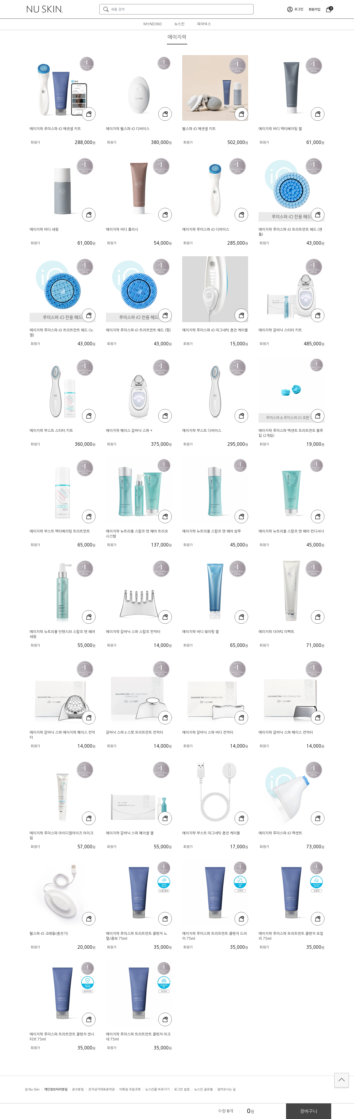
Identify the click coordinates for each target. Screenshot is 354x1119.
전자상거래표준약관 (101, 1089)
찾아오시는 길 (226, 1089)
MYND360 (152, 24)
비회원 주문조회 (130, 1089)
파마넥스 (204, 24)
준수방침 (78, 1089)
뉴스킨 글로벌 (203, 1089)
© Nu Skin (32, 1089)
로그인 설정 (182, 1089)
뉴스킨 (179, 24)
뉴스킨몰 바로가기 (157, 1089)
